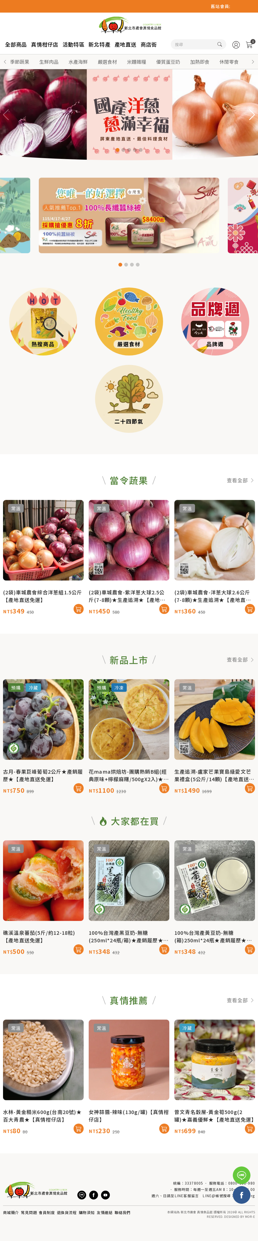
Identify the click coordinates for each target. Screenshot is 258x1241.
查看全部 (241, 504)
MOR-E (250, 1216)
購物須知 (87, 1212)
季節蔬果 (19, 61)
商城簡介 (11, 1212)
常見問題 (29, 1212)
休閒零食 (229, 61)
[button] (253, 61)
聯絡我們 (123, 1212)
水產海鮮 (78, 61)
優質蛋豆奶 (168, 61)
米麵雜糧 (136, 61)
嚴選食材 (107, 61)
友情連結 (105, 1212)
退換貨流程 (67, 1212)
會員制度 (47, 1212)
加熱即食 (199, 61)
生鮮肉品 (48, 61)
